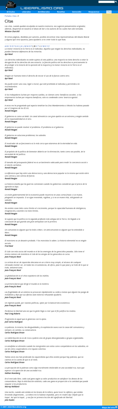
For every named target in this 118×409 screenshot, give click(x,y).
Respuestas (94, 12)
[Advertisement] (110, 55)
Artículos (11, 12)
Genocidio (76, 12)
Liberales (26, 12)
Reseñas (61, 12)
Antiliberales (44, 12)
